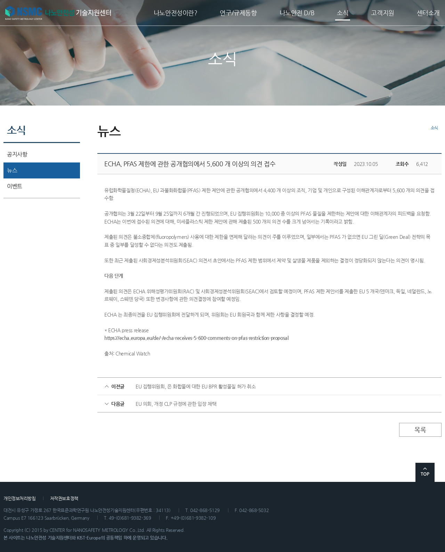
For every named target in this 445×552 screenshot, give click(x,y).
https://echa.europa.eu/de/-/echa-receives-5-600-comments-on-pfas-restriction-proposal (196, 338)
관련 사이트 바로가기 (408, 500)
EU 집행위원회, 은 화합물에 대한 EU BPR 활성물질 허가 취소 (196, 386)
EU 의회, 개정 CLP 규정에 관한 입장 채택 (176, 404)
